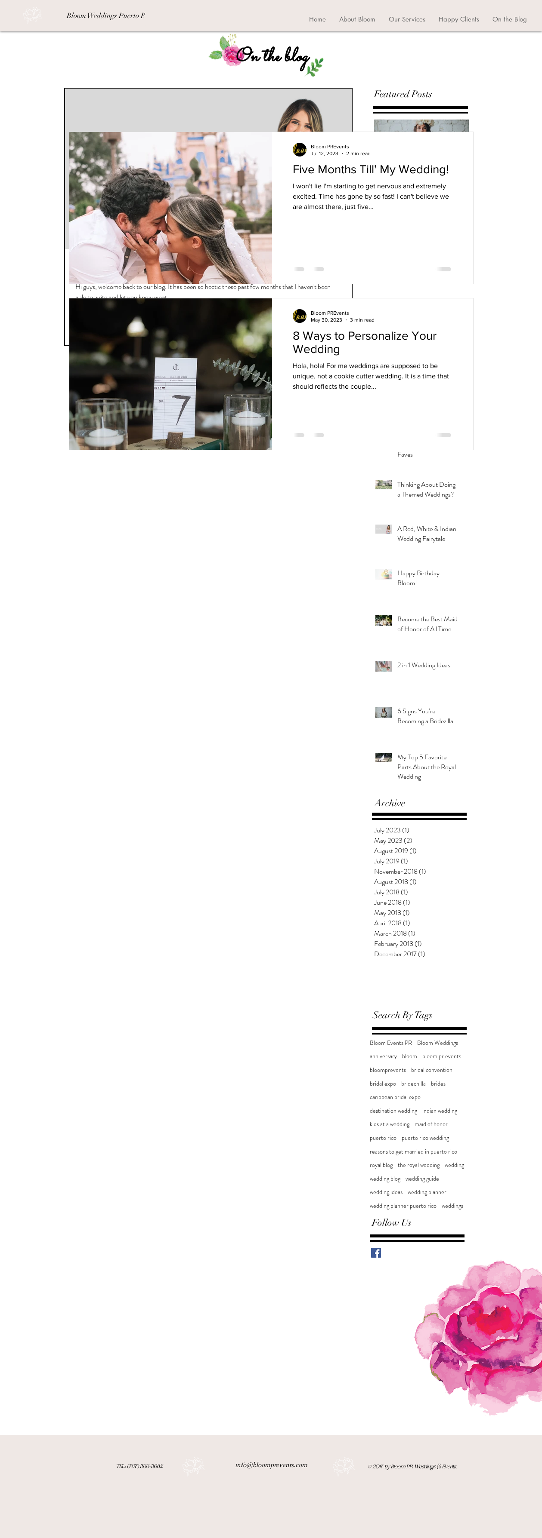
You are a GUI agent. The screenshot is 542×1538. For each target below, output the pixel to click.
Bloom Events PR (391, 1043)
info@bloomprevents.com (271, 1465)
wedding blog (385, 1179)
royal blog (381, 1165)
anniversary (383, 1056)
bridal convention (431, 1070)
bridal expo (383, 1084)
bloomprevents (388, 1070)
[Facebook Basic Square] (376, 1253)
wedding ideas (386, 1192)
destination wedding (393, 1111)
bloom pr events (441, 1056)
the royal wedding (419, 1165)
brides (438, 1084)
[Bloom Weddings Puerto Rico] (110, 16)
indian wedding (439, 1111)
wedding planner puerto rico (403, 1206)
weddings (452, 1206)
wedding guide (422, 1179)
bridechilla (413, 1084)
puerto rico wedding (425, 1138)
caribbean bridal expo (395, 1097)
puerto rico (383, 1138)
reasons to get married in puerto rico (413, 1152)
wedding (454, 1165)
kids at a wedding (389, 1124)
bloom (409, 1056)
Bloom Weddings (437, 1043)
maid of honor (431, 1124)
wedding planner (427, 1192)
